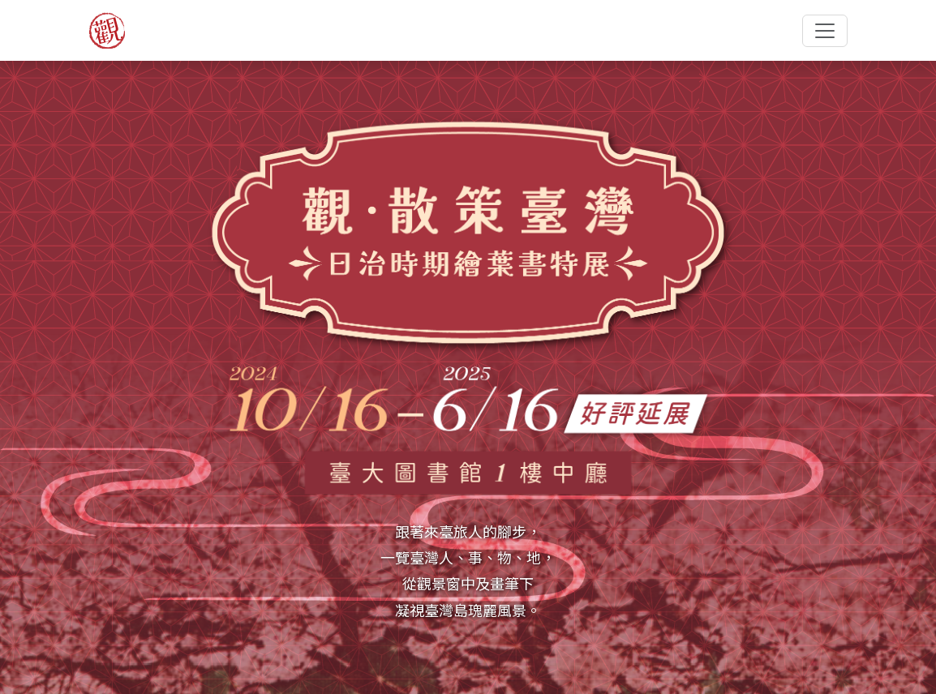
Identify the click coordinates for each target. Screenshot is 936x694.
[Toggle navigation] (825, 31)
